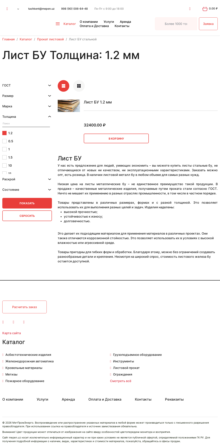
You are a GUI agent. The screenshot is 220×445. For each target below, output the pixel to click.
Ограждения (122, 374)
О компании (89, 22)
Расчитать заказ (24, 307)
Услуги (109, 22)
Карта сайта (11, 333)
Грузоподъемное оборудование (137, 355)
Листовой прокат (126, 368)
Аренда (125, 22)
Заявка (208, 24)
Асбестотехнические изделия (28, 355)
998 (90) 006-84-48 (74, 8)
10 (7, 165)
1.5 (7, 157)
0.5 (7, 141)
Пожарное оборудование (24, 381)
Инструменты (123, 361)
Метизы (11, 374)
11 (6, 173)
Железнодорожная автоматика (29, 361)
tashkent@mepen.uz (41, 8)
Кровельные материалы (23, 368)
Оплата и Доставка (94, 26)
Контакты (122, 26)
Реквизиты (174, 399)
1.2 (7, 133)
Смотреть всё (120, 381)
